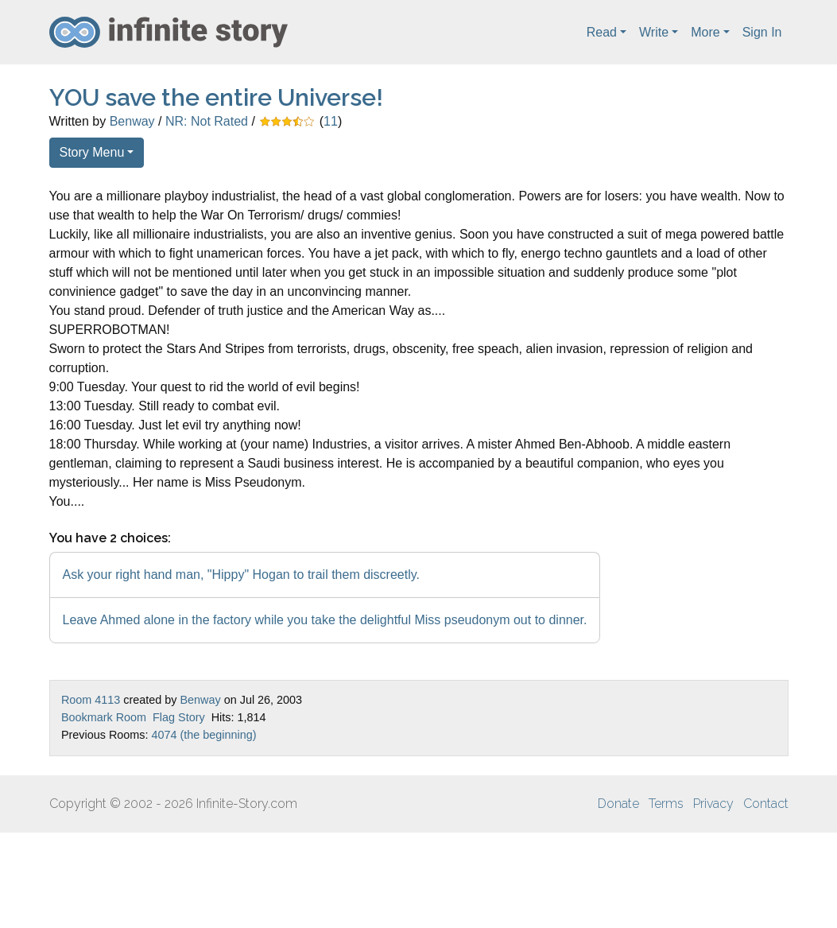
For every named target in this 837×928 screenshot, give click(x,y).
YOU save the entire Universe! (216, 97)
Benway (132, 121)
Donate (618, 803)
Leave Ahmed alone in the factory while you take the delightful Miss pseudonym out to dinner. (325, 620)
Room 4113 (90, 699)
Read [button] (602, 32)
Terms (666, 803)
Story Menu (92, 152)
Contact (766, 803)
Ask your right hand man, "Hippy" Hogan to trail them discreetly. (241, 574)
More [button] (705, 32)
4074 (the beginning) (203, 734)
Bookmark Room (103, 717)
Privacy (713, 803)
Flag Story (179, 717)
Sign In (762, 32)
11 (331, 121)
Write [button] (653, 32)
